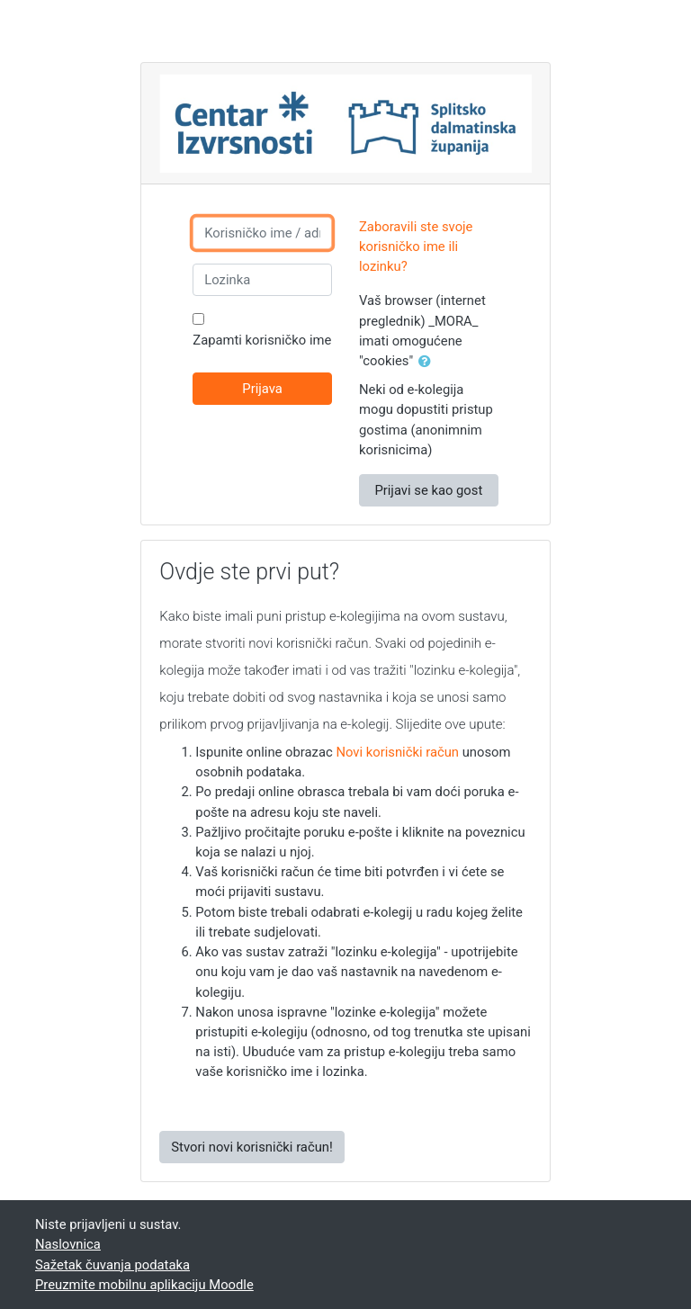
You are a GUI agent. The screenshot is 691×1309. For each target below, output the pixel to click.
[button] (428, 361)
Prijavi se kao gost (428, 490)
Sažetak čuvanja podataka (112, 1265)
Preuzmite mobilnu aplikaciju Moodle (144, 1285)
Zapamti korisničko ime (262, 340)
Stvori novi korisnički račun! (251, 1147)
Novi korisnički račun (397, 752)
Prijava (262, 389)
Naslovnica (68, 1244)
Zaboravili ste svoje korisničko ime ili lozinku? (415, 246)
